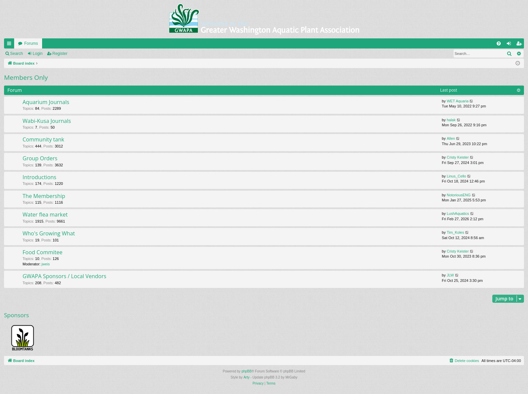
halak (451, 120)
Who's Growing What (49, 233)
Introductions (39, 177)
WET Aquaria (458, 101)
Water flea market (45, 214)
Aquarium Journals (46, 102)
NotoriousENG (459, 195)
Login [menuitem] (510, 44)
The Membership (44, 196)
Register (60, 53)
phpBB (246, 371)
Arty (246, 377)
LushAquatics (458, 213)
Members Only (26, 77)
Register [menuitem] (520, 44)
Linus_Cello (456, 176)
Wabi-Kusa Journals (47, 121)
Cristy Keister (458, 157)
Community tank (43, 139)
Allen (451, 138)
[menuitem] (499, 43)
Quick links (10, 44)
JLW (450, 275)
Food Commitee (43, 252)
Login (37, 53)
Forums (31, 43)
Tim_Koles (455, 232)
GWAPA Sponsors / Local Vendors (64, 276)
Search (16, 53)
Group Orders (40, 158)
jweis (45, 264)
